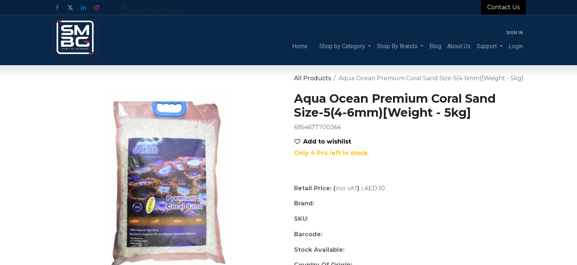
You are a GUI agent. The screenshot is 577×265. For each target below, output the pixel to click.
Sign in (514, 32)
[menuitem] (300, 46)
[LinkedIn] (83, 7)
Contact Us (503, 7)
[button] (325, 142)
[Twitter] (70, 7)
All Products (312, 78)
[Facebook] (57, 7)
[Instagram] (97, 7)
